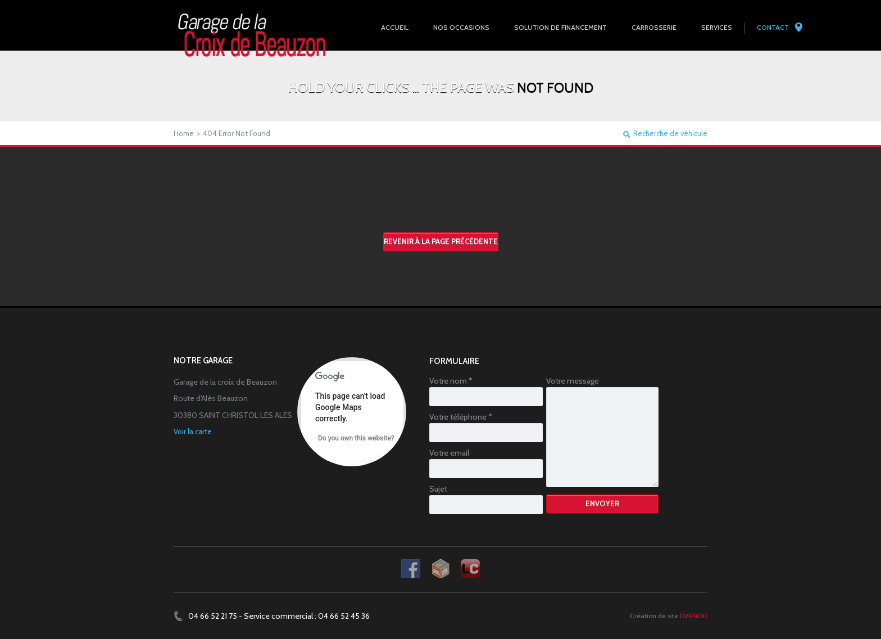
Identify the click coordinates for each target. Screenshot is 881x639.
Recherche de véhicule (670, 133)
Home (184, 133)
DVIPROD (693, 615)
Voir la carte (193, 431)
